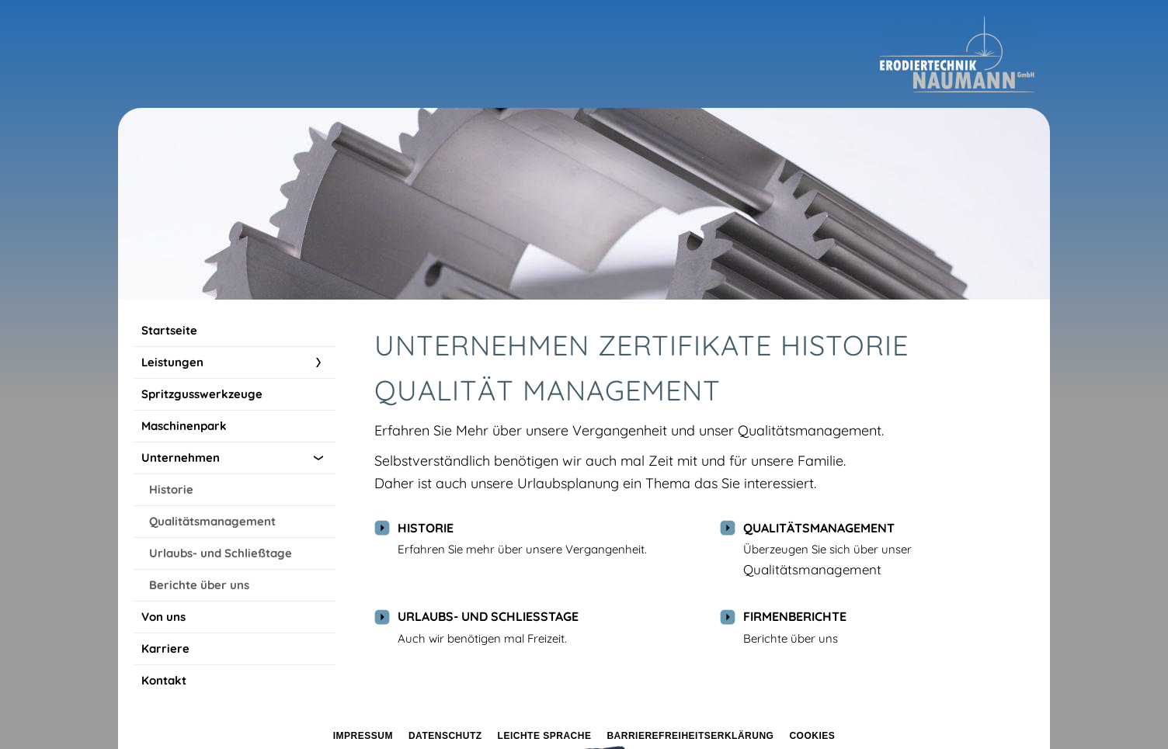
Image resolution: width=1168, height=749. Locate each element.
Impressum (363, 735)
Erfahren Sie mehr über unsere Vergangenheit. (522, 549)
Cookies (812, 735)
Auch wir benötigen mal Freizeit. (482, 638)
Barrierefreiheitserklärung (690, 735)
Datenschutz (445, 735)
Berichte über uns (790, 638)
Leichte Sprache (545, 735)
